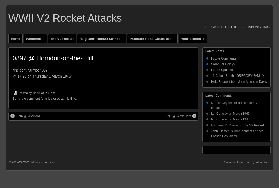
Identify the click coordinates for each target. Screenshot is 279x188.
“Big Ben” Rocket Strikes (102, 40)
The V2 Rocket (62, 39)
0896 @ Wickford (25, 116)
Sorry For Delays (223, 64)
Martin (37, 93)
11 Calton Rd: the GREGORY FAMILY (237, 76)
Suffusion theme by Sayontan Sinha (247, 162)
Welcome (35, 40)
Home (15, 39)
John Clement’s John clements (232, 131)
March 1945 (241, 113)
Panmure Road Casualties (153, 40)
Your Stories (193, 40)
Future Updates (222, 70)
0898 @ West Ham (180, 116)
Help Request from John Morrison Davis (239, 82)
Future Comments (223, 58)
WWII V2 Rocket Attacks (65, 18)
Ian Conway (219, 113)
